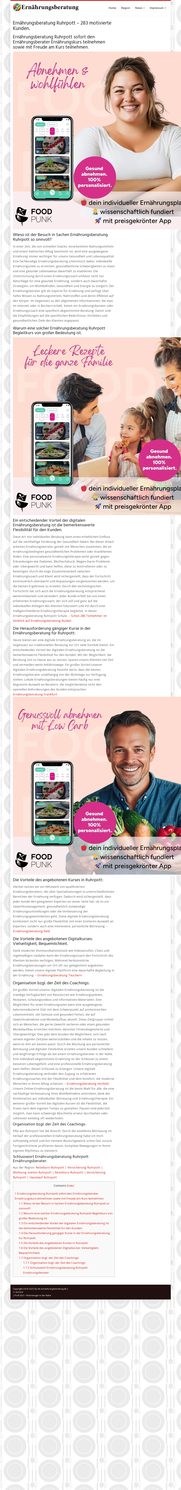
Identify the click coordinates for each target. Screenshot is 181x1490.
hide (70, 1185)
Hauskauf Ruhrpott (43, 1177)
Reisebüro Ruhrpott (50, 1167)
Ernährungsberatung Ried (31, 931)
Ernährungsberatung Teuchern (60, 975)
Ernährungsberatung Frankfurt (35, 694)
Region (125, 8)
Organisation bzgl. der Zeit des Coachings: (49, 1258)
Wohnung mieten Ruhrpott (32, 1172)
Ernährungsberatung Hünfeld (88, 1084)
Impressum (158, 8)
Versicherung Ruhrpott (83, 1167)
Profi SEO (19, 1295)
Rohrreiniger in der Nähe (38, 1295)
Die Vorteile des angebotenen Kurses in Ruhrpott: (53, 1243)
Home (112, 8)
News (140, 8)
